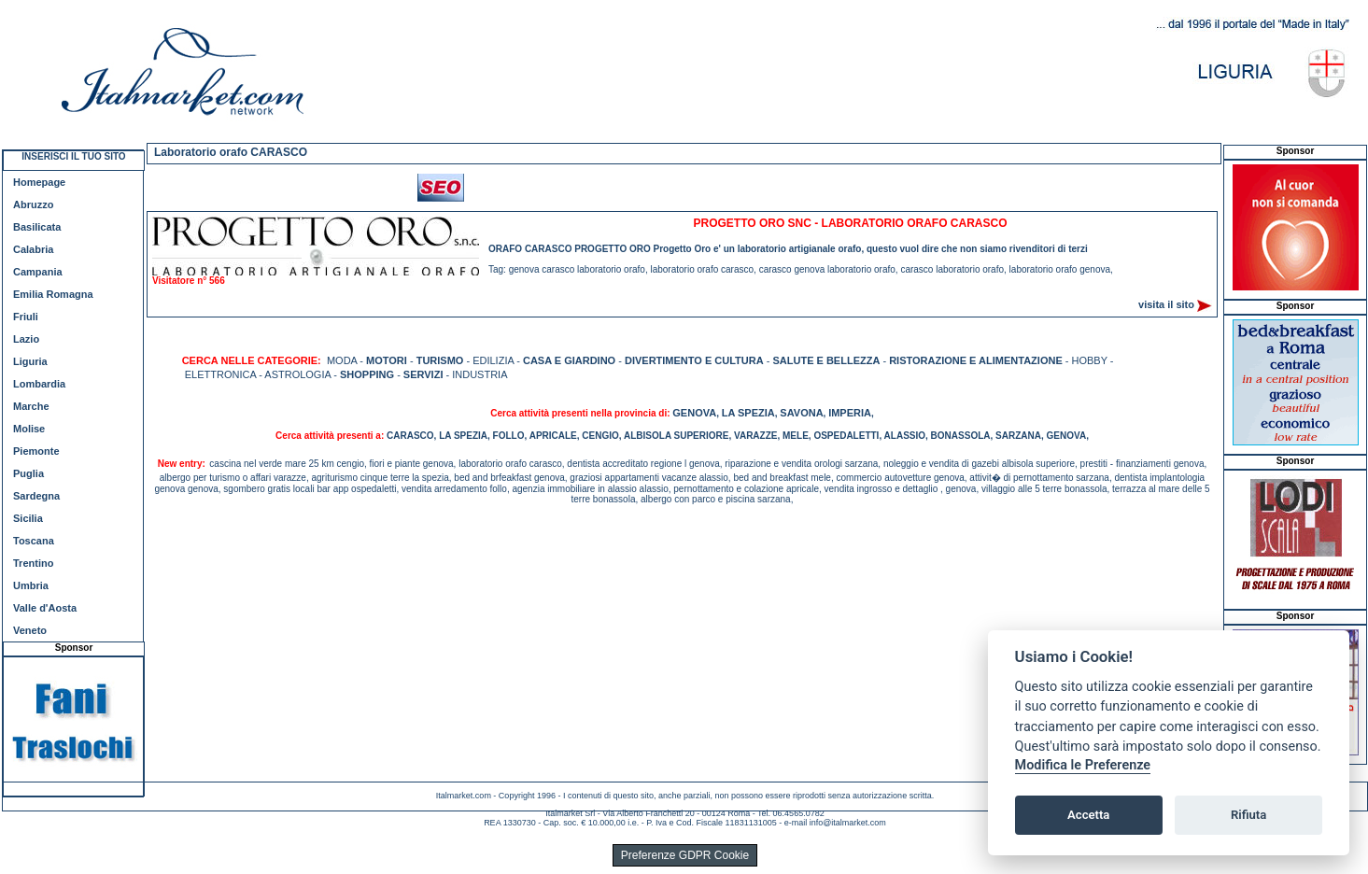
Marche (31, 406)
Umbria (31, 585)
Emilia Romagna (53, 294)
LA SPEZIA (748, 412)
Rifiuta (1248, 815)
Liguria (30, 361)
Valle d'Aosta (45, 607)
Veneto (30, 630)
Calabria (33, 249)
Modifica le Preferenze (1083, 765)
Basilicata (37, 227)
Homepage (39, 182)
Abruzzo (33, 204)
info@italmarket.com (848, 822)
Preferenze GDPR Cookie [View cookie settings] (685, 855)
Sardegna (36, 495)
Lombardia (39, 383)
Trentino (33, 563)
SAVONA (801, 412)
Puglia (28, 473)
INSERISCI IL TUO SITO (73, 156)
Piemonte (36, 451)
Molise (29, 428)
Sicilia (28, 518)
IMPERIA (849, 412)
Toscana (33, 540)
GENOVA (694, 412)
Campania (38, 271)
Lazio (26, 339)
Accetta (1088, 815)
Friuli (25, 316)
